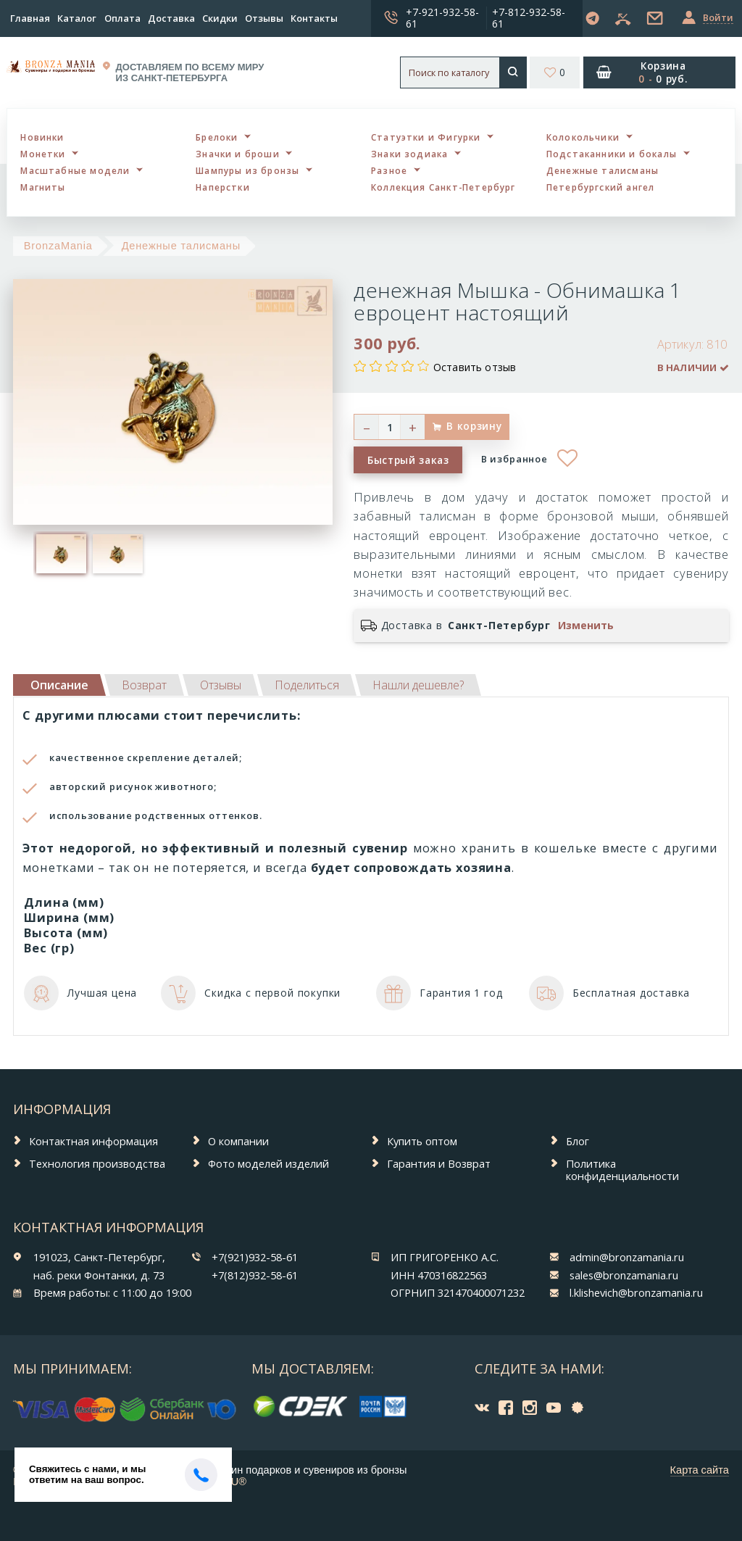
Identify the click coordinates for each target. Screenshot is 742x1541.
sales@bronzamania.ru (624, 1275)
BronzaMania (58, 246)
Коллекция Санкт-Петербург (443, 187)
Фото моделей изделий (268, 1163)
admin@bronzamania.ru (627, 1257)
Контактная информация (93, 1141)
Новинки (42, 137)
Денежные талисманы (602, 170)
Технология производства (97, 1163)
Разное (389, 170)
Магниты (42, 187)
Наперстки (223, 187)
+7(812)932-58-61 (255, 1275)
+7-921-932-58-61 (442, 17)
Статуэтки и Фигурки (426, 137)
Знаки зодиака (409, 153)
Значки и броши (238, 153)
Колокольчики (583, 137)
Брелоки (217, 137)
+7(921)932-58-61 (255, 1257)
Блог (577, 1141)
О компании (238, 1141)
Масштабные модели (75, 170)
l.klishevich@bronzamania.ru (636, 1292)
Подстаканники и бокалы (611, 153)
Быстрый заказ (408, 460)
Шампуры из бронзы (247, 170)
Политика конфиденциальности (622, 1169)
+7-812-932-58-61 (528, 17)
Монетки (42, 153)
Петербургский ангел (600, 187)
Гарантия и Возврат (439, 1163)
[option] (61, 553)
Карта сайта (699, 1470)
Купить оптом (422, 1141)
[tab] (144, 685)
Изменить (586, 625)
